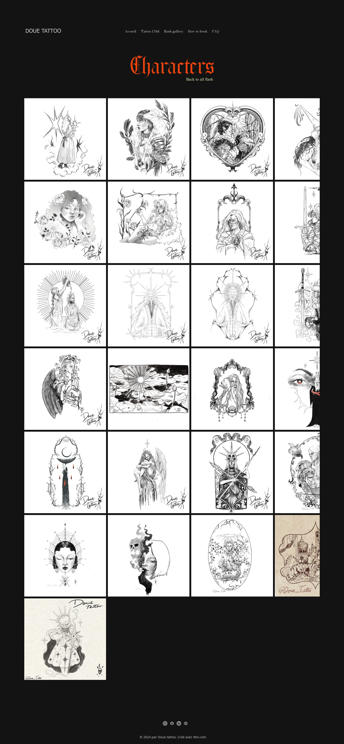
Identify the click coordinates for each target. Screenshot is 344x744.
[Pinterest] (185, 723)
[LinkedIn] (179, 723)
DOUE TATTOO (43, 31)
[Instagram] (165, 723)
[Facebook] (172, 723)
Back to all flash (199, 79)
